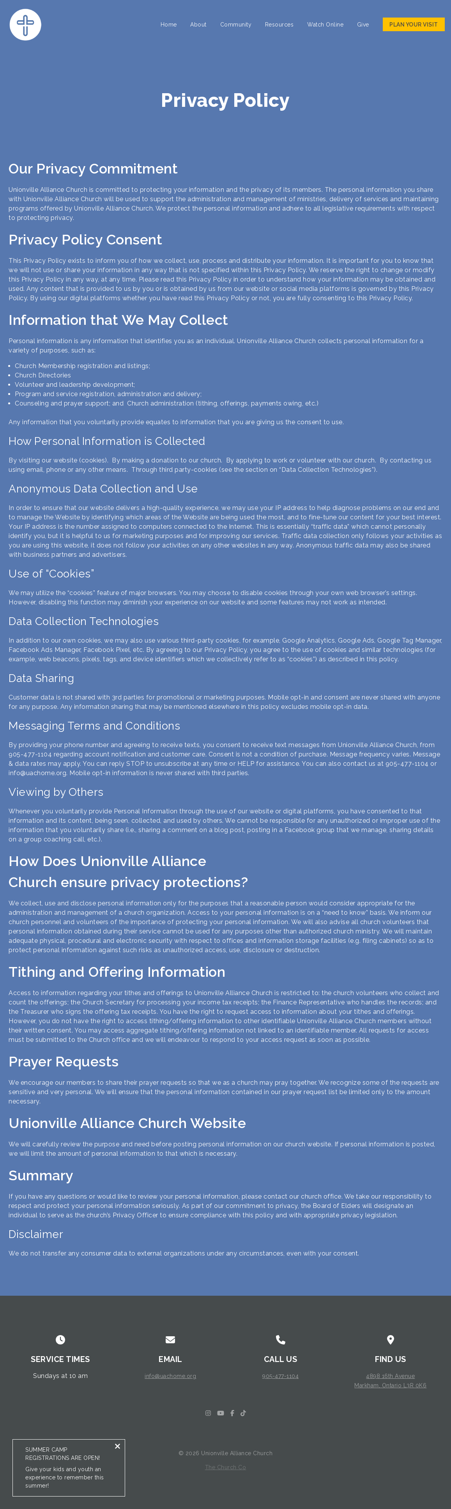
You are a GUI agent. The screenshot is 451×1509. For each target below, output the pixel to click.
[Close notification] (117, 1450)
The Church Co (225, 1467)
